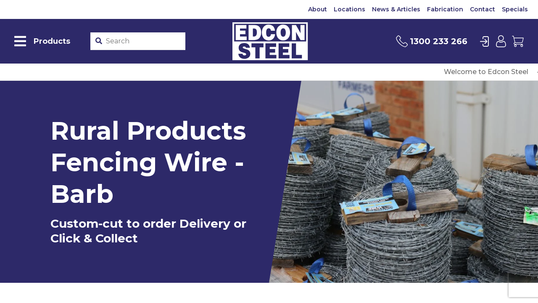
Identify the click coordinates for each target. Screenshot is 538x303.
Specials (515, 9)
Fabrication (445, 9)
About (317, 9)
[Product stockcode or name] (144, 41)
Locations (349, 9)
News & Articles (396, 9)
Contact (482, 9)
